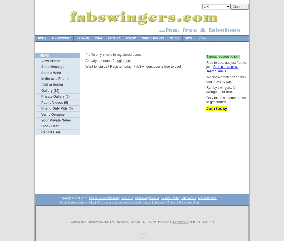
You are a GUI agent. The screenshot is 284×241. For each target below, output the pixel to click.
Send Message (52, 67)
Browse (83, 38)
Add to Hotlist (52, 85)
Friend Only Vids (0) (57, 108)
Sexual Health (170, 198)
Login (202, 38)
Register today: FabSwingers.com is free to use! (145, 67)
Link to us (127, 198)
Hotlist (114, 38)
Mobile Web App (189, 202)
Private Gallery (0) (55, 96)
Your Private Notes (56, 120)
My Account (61, 38)
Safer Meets (188, 198)
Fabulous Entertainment (103, 198)
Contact (171, 202)
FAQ (92, 202)
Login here (123, 61)
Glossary (159, 202)
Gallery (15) (50, 91)
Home (42, 38)
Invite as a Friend (55, 79)
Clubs (174, 38)
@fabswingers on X (147, 198)
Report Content (142, 202)
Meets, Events (153, 38)
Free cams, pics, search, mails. (222, 69)
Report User (50, 132)
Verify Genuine (53, 114)
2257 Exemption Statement (113, 202)
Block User (50, 126)
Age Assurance (207, 198)
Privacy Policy (78, 202)
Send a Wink (51, 73)
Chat (98, 38)
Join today (216, 108)
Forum (131, 38)
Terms (63, 202)
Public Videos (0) (54, 103)
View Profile (50, 61)
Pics (188, 38)
